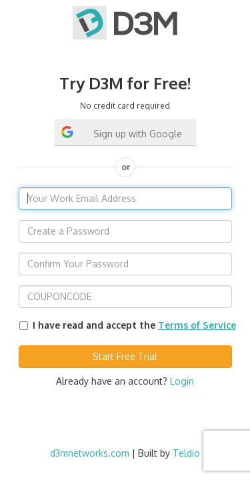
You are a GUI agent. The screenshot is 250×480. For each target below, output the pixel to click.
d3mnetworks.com (89, 453)
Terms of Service (197, 325)
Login (182, 381)
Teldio (186, 453)
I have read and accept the (134, 325)
